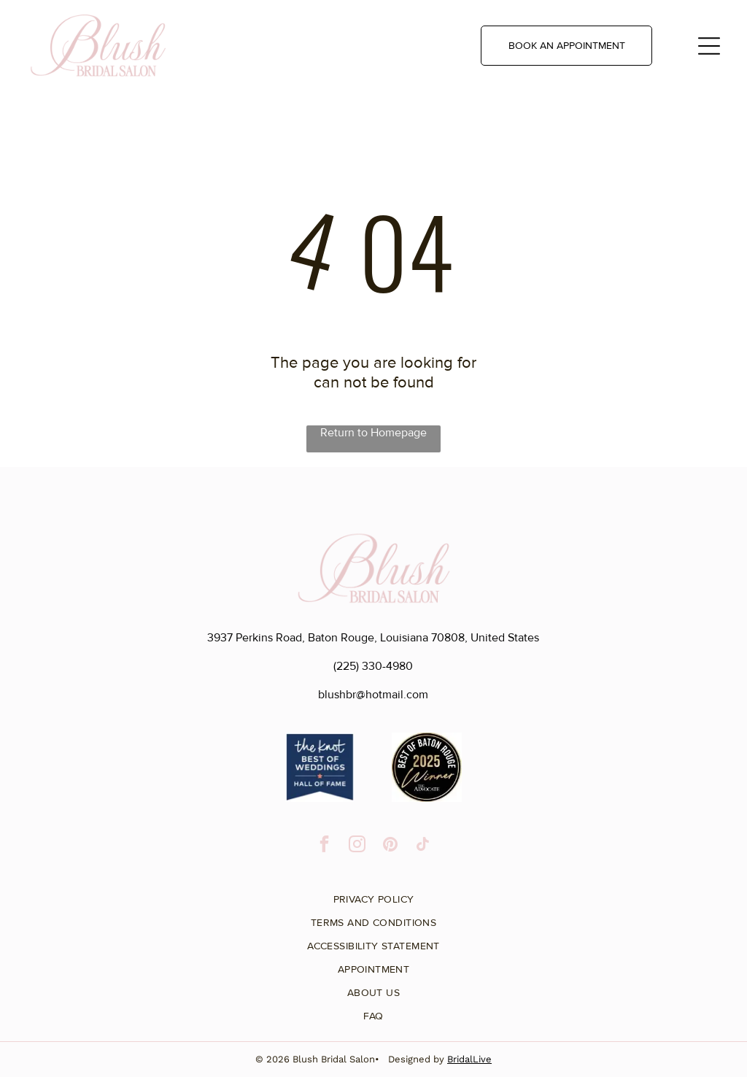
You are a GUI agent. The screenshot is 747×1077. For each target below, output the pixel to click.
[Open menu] (709, 46)
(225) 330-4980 (373, 666)
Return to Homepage (373, 432)
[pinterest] (390, 845)
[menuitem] (373, 894)
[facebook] (324, 845)
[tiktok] (423, 845)
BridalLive (469, 1059)
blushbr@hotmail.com (373, 694)
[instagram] (357, 845)
